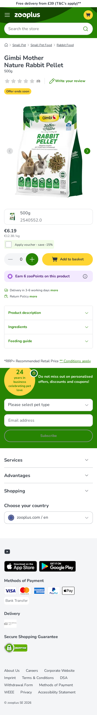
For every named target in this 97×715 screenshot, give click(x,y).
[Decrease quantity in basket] (10, 259)
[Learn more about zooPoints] (85, 276)
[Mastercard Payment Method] (25, 591)
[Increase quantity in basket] (32, 259)
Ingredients (48, 326)
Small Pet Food (41, 45)
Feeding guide (48, 341)
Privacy (26, 692)
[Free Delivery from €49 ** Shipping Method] (10, 624)
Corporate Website (59, 670)
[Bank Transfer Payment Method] (16, 600)
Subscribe (48, 435)
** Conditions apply (75, 361)
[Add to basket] (67, 259)
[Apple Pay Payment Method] (68, 591)
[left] (10, 151)
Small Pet (19, 45)
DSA (64, 677)
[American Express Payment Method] (39, 591)
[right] (87, 151)
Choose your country (26, 505)
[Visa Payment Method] (10, 591)
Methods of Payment (56, 685)
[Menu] (7, 15)
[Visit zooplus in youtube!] (7, 552)
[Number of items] (21, 259)
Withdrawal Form (18, 685)
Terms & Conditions (38, 677)
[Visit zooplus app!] (20, 570)
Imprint (10, 677)
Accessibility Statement (57, 692)
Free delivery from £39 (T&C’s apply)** (48, 3)
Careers (32, 670)
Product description (48, 312)
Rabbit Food (65, 45)
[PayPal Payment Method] (54, 591)
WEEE (9, 692)
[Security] (15, 649)
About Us (12, 670)
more (54, 290)
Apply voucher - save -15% (34, 245)
